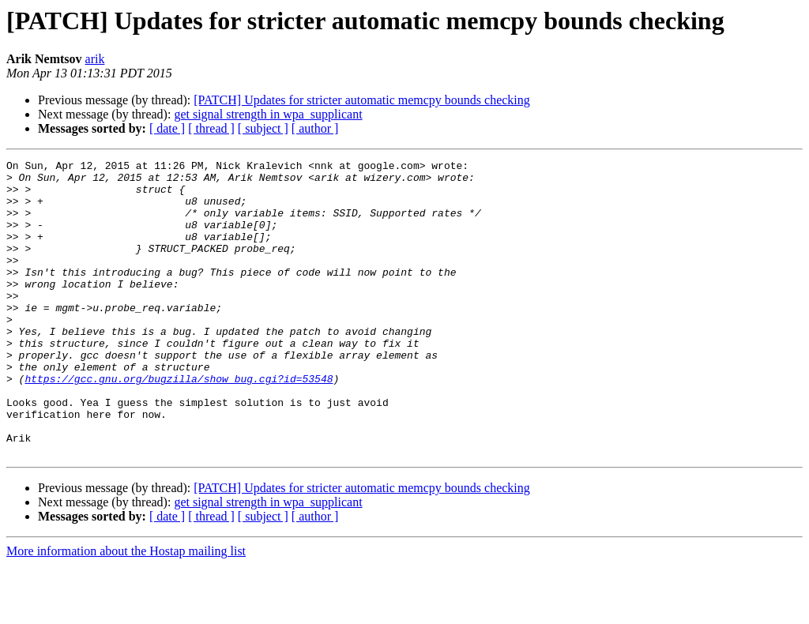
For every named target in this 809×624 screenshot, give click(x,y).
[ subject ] (263, 128)
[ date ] (167, 128)
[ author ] (315, 128)
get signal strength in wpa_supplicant (268, 114)
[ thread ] (211, 128)
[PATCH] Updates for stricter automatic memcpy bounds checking (362, 100)
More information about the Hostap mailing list (126, 610)
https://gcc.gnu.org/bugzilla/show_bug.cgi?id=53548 (178, 423)
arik (95, 59)
